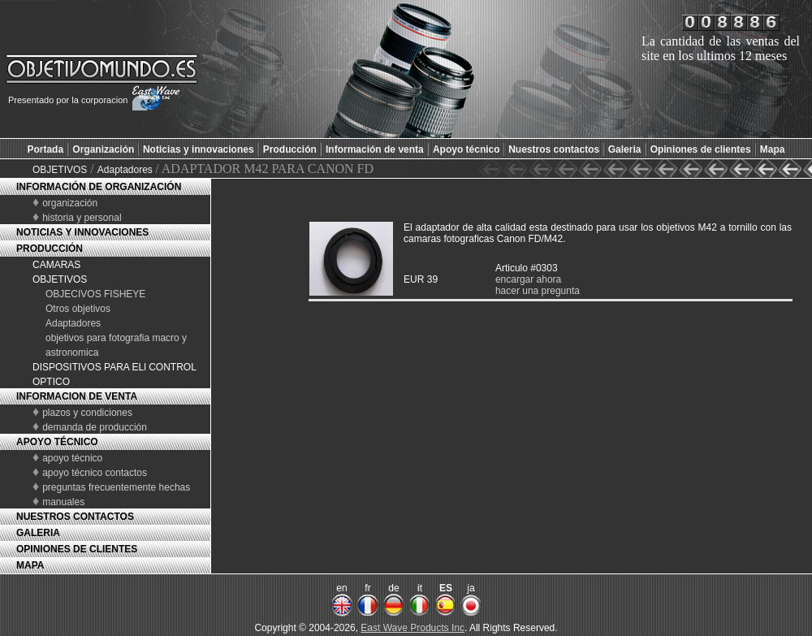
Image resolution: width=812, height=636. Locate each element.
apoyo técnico (72, 458)
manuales (63, 502)
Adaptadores (126, 169)
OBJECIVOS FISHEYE (95, 294)
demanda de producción (94, 427)
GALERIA (38, 533)
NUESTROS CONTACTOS (75, 516)
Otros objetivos (77, 308)
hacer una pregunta (537, 290)
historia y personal (81, 217)
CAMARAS (56, 264)
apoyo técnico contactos (94, 472)
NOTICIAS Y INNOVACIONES (82, 232)
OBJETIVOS (59, 169)
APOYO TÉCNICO (57, 442)
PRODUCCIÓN (49, 248)
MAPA (30, 565)
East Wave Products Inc (412, 628)
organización (69, 203)
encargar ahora (528, 279)
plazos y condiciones (87, 412)
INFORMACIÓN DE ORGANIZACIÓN (98, 187)
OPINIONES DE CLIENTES (76, 549)
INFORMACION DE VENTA (76, 396)
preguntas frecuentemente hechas (116, 487)
